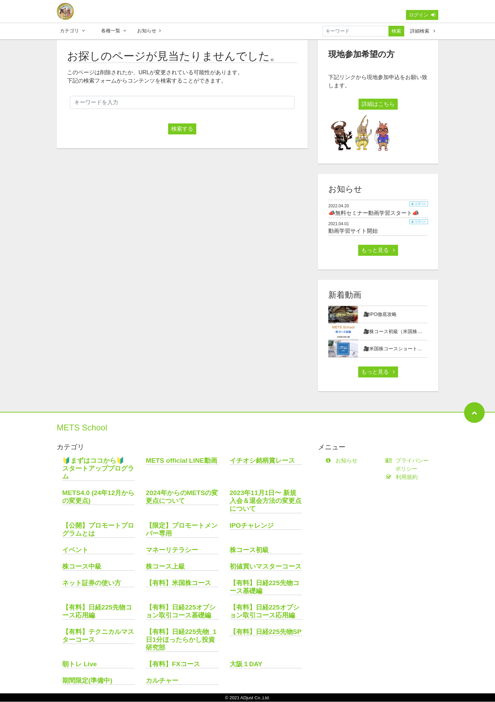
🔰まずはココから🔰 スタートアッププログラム (98, 468)
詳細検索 (422, 31)
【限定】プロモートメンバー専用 (182, 529)
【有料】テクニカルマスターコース (98, 636)
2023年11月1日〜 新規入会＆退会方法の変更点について (265, 501)
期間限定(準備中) (87, 680)
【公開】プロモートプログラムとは (98, 529)
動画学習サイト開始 (353, 231)
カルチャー (162, 680)
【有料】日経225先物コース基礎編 (264, 587)
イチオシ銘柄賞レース (262, 460)
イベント (75, 550)
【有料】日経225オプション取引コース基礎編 (181, 611)
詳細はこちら (378, 104)
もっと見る (378, 250)
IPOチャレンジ (252, 525)
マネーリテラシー (172, 550)
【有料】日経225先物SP (266, 632)
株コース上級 (165, 566)
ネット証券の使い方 (91, 583)
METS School (82, 427)
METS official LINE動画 (181, 460)
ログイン (422, 15)
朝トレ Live (79, 664)
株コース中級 (81, 566)
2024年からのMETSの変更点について (182, 497)
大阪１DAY (246, 664)
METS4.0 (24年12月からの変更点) (98, 497)
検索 (396, 31)
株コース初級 (249, 550)
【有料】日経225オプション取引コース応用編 (264, 611)
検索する (182, 129)
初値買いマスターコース (265, 566)
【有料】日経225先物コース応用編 (97, 611)
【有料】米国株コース (178, 583)
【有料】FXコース (173, 664)
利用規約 (403, 477)
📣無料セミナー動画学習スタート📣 (373, 213)
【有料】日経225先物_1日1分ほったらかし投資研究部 (181, 639)
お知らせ (149, 30)
